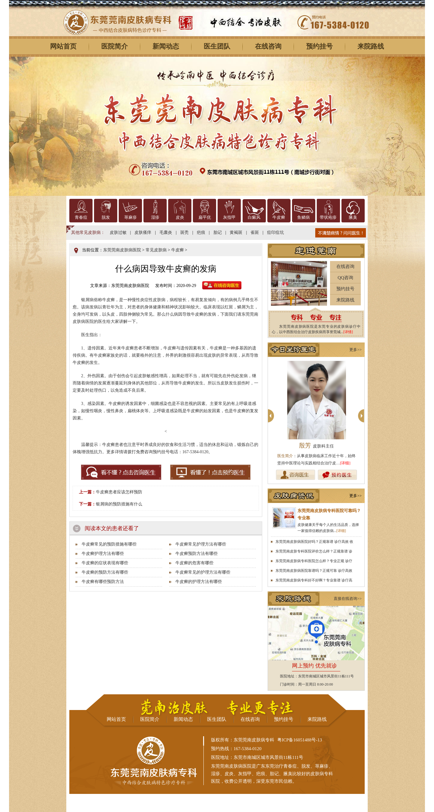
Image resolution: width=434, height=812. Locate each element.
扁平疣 (204, 217)
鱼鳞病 (303, 217)
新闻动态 (166, 46)
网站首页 (63, 46)
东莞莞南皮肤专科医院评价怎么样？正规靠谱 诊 (313, 551)
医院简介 (114, 46)
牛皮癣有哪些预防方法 (103, 581)
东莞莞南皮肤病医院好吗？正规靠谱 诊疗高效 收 (314, 542)
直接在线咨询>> (348, 598)
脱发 (106, 217)
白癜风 (254, 217)
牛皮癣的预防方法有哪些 (105, 572)
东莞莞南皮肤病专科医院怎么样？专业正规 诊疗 (313, 561)
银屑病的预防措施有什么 (119, 504)
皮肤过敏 (118, 232)
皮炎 (180, 217)
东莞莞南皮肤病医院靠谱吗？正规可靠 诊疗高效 (313, 570)
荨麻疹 (130, 217)
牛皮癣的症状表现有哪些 (105, 563)
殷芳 (316, 445)
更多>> (355, 349)
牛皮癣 (278, 217)
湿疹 (155, 217)
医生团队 (217, 46)
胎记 (217, 232)
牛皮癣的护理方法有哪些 (198, 581)
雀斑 (254, 232)
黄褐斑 (236, 232)
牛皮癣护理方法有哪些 (103, 553)
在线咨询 (268, 46)
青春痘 (81, 217)
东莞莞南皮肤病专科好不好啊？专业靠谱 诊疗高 (313, 580)
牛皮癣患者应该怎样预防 (119, 492)
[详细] (345, 463)
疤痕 (201, 232)
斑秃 (184, 232)
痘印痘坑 (275, 232)
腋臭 (353, 217)
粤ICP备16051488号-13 (299, 739)
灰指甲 (229, 217)
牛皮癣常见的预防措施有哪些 (109, 544)
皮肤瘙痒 (142, 232)
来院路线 (370, 46)
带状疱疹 (328, 217)
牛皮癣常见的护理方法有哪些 (202, 572)
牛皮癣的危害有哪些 (194, 563)
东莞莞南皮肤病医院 (122, 250)
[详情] (348, 332)
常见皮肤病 (156, 250)
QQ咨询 (345, 277)
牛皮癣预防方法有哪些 (196, 553)
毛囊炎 (165, 232)
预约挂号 (319, 46)
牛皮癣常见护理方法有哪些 (200, 544)
